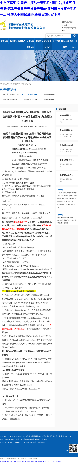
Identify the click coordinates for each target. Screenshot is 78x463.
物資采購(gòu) (49, 94)
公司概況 (13, 41)
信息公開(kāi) (73, 44)
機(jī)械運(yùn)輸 (30, 100)
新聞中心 (21, 41)
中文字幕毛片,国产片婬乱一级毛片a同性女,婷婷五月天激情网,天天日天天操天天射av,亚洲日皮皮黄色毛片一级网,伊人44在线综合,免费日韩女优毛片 (38, 8)
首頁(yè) (4, 41)
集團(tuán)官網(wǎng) (67, 23)
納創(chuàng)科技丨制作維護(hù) (35, 442)
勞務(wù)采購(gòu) (10, 100)
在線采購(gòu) (47, 44)
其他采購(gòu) (48, 100)
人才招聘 (56, 41)
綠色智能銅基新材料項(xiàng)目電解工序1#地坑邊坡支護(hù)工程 (66, 220)
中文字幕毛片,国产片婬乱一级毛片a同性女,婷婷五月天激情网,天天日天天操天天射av (30, 461)
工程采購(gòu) (26, 84)
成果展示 (39, 41)
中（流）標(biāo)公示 (11, 94)
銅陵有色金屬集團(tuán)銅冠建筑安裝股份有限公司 (43, 436)
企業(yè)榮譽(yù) (30, 44)
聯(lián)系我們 (65, 44)
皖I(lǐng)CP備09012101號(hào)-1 (11, 442)
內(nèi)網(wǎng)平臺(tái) (69, 29)
